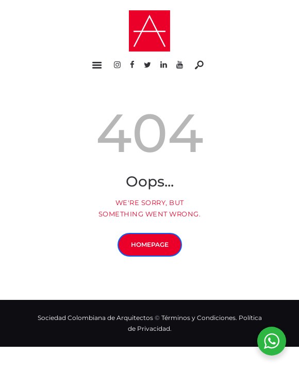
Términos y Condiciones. (200, 318)
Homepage (150, 244)
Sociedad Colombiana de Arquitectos (95, 318)
